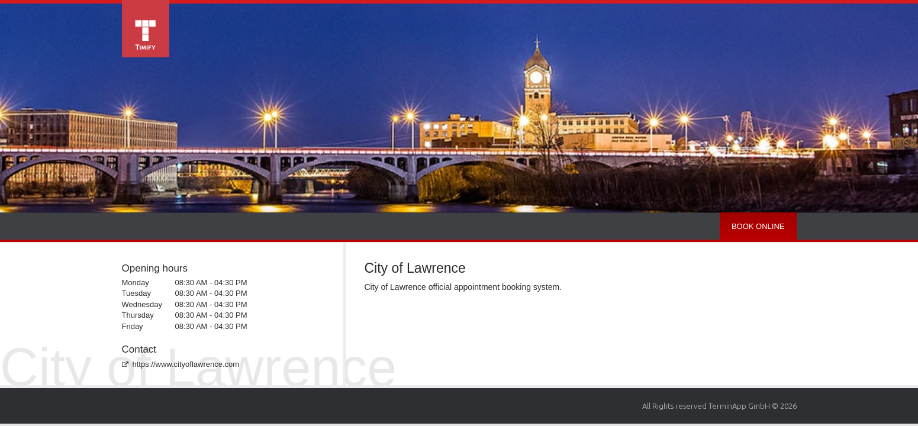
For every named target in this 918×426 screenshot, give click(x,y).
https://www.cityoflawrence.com (181, 364)
